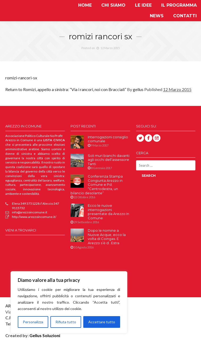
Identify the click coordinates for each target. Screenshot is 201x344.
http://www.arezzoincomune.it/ (30, 217)
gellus (138, 89)
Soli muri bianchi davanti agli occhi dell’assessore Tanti (108, 160)
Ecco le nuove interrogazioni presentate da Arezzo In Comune (108, 212)
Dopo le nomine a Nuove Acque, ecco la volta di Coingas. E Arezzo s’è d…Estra (107, 237)
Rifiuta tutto (65, 322)
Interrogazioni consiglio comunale (108, 139)
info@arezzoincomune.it (26, 212)
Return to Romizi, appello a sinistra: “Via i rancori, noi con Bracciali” (65, 89)
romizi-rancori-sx (21, 77)
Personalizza (33, 322)
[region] (69, 302)
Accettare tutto (101, 322)
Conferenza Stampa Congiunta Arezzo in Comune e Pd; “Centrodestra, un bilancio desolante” (97, 184)
